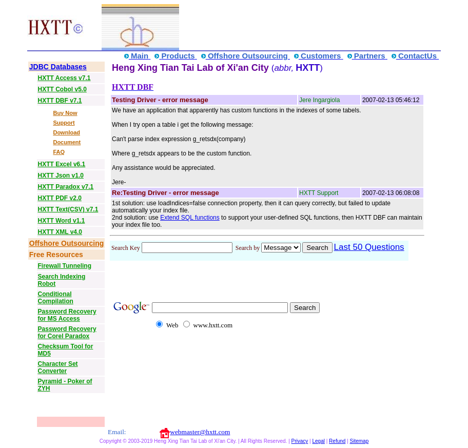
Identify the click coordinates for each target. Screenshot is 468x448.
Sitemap (359, 441)
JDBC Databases (58, 67)
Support (63, 123)
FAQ (59, 152)
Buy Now (65, 113)
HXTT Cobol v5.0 (62, 89)
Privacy (299, 441)
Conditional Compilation (55, 297)
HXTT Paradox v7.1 (66, 186)
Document (67, 142)
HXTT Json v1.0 (61, 175)
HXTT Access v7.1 (64, 78)
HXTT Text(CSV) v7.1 (68, 209)
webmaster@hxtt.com (200, 432)
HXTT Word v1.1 (61, 220)
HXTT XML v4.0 (60, 232)
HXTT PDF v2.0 (60, 198)
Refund (337, 441)
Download (66, 132)
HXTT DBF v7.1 (60, 100)
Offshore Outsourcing (66, 243)
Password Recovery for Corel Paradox (67, 332)
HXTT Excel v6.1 (62, 164)
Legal (318, 441)
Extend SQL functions (190, 217)
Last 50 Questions (369, 247)
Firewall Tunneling (64, 265)
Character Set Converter (58, 367)
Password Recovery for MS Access (67, 315)
